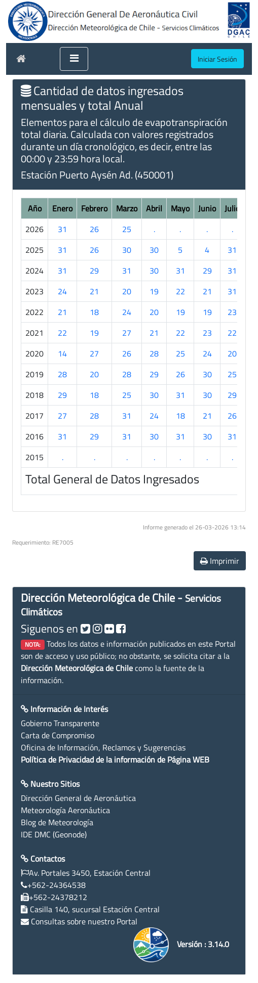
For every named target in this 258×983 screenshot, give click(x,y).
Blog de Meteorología (57, 822)
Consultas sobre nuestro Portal (84, 921)
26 (94, 229)
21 (94, 291)
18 (94, 312)
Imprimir (219, 561)
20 (126, 291)
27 (126, 333)
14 (62, 353)
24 (62, 291)
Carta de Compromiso (57, 735)
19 (154, 291)
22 (180, 291)
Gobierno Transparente (60, 723)
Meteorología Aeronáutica (65, 810)
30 (126, 250)
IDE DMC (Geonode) (54, 834)
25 (126, 229)
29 (94, 270)
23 (232, 312)
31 (62, 229)
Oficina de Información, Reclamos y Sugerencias (103, 747)
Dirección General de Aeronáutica (78, 798)
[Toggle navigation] (74, 59)
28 (154, 353)
